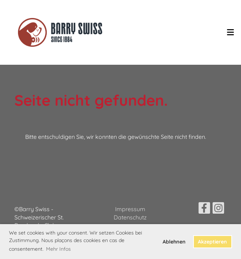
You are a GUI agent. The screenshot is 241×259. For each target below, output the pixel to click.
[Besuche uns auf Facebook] (204, 209)
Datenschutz (130, 217)
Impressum (130, 209)
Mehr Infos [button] (58, 249)
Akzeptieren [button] (212, 241)
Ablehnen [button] (174, 241)
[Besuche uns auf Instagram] (218, 209)
